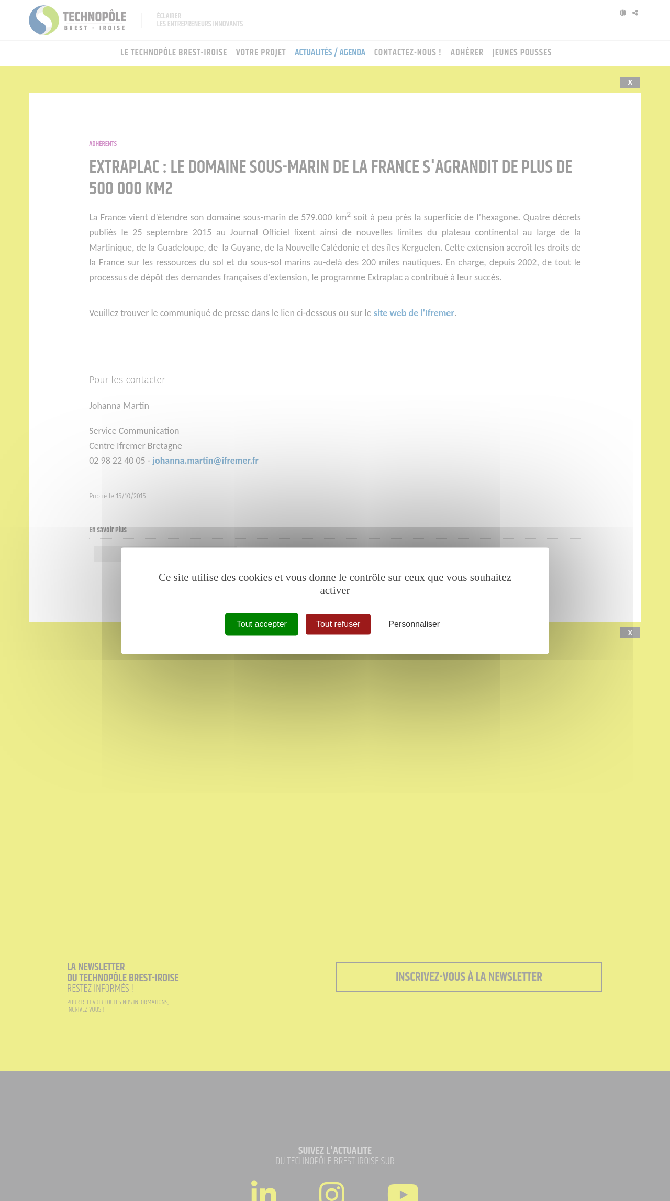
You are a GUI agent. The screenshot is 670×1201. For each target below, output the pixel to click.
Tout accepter (262, 624)
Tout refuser (338, 624)
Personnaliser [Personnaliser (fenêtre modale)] (414, 624)
